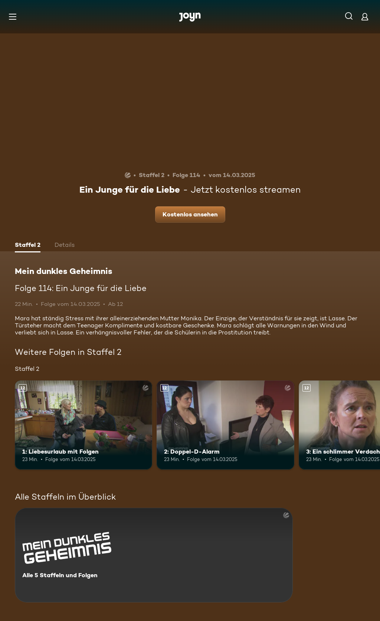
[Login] (365, 16)
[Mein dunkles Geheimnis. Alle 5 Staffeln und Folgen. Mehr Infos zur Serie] (154, 555)
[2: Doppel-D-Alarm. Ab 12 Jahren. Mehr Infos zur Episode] (225, 425)
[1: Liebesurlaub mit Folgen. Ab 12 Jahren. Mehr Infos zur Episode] (83, 425)
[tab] (27, 245)
